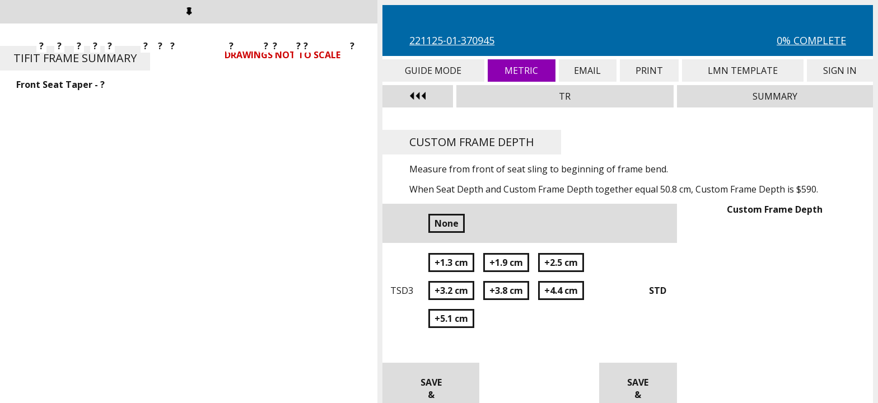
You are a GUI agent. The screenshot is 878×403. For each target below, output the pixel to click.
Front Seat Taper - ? (60, 84)
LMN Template (743, 70)
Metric (521, 70)
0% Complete (811, 40)
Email (588, 70)
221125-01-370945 (451, 40)
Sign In (840, 70)
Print (649, 70)
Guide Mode (433, 70)
